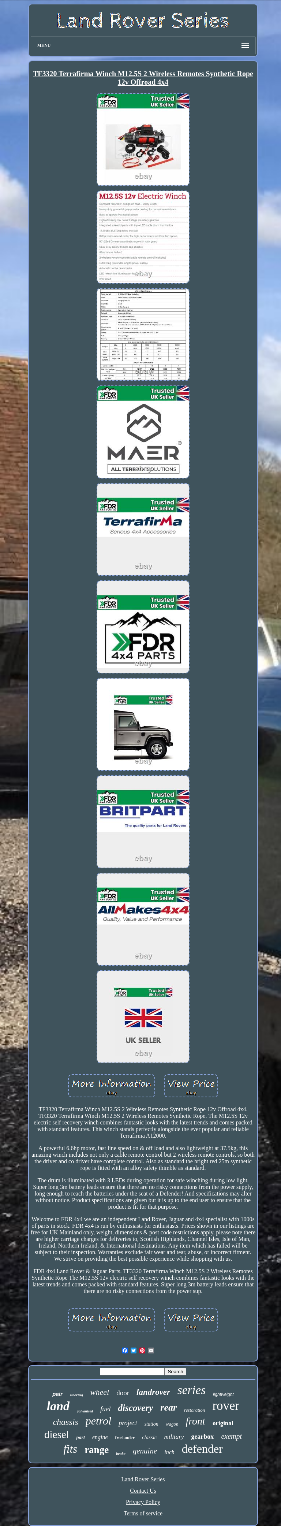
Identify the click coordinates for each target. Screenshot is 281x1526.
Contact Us (143, 1491)
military (174, 1436)
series (191, 1390)
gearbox (202, 1436)
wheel (99, 1392)
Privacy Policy (143, 1502)
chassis (65, 1422)
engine (100, 1437)
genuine (145, 1450)
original (223, 1423)
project (128, 1423)
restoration (194, 1410)
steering (76, 1395)
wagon (172, 1424)
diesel (56, 1434)
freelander (125, 1437)
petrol (99, 1421)
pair (57, 1394)
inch (169, 1452)
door (122, 1393)
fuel (105, 1409)
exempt (231, 1436)
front (195, 1421)
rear (168, 1407)
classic (149, 1437)
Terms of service (143, 1513)
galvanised (85, 1411)
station (151, 1424)
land (58, 1406)
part (80, 1437)
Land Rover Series (143, 1479)
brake (120, 1453)
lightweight (223, 1394)
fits (70, 1448)
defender (202, 1448)
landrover (153, 1392)
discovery (135, 1408)
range (97, 1449)
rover (225, 1405)
